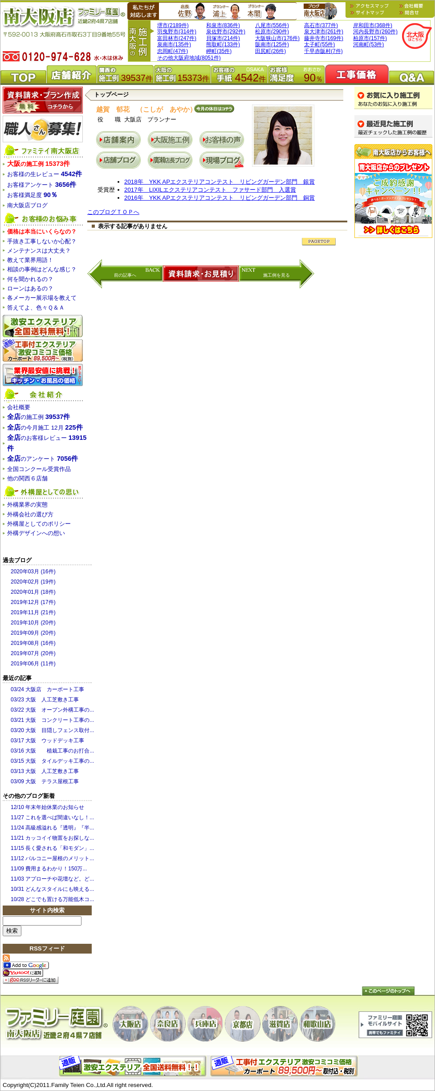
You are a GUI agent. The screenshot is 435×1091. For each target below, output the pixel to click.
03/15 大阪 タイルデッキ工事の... (52, 761)
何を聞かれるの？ (30, 279)
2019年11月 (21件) (33, 612)
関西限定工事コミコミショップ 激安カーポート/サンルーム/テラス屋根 (43, 350)
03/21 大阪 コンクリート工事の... (52, 720)
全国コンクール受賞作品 (39, 469)
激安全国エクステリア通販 (43, 326)
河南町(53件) (368, 44)
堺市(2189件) (173, 25)
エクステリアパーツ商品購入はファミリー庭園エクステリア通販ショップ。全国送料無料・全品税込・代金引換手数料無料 (134, 1066)
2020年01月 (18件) (33, 592)
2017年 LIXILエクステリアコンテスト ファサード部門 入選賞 (210, 189)
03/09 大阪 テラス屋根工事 (45, 781)
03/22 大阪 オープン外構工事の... (52, 710)
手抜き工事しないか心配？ (42, 241)
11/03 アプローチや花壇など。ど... (52, 879)
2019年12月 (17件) (33, 602)
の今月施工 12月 (45, 427)
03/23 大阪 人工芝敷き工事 (45, 699)
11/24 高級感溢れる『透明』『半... (52, 828)
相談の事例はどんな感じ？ (42, 269)
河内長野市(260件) (375, 31)
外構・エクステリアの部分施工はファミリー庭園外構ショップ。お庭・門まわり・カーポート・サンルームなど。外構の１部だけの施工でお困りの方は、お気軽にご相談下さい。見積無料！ (285, 1066)
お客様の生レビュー (44, 174)
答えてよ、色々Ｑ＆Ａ (36, 307)
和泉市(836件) (223, 25)
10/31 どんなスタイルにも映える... (52, 889)
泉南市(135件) (174, 44)
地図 (371, 6)
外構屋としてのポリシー (39, 523)
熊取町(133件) (223, 44)
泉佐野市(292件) (225, 31)
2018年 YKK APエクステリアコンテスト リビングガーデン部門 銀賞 (219, 181)
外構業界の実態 (27, 504)
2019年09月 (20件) (33, 633)
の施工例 (38, 164)
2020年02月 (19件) (33, 582)
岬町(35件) (219, 51)
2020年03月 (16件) (33, 571)
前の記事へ (125, 275)
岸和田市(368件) (372, 25)
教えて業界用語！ (30, 260)
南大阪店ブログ (320, 11)
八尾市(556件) (272, 25)
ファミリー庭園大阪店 (56, 1024)
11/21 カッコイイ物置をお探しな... (52, 838)
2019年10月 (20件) (33, 623)
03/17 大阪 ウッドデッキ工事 (47, 740)
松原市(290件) (272, 31)
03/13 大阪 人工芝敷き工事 (45, 771)
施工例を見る (276, 275)
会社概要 (411, 6)
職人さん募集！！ (43, 129)
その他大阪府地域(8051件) (189, 58)
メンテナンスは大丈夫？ (39, 250)
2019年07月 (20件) (33, 653)
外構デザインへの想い (36, 533)
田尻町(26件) (270, 51)
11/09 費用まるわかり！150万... (49, 869)
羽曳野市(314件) (176, 31)
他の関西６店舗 (27, 478)
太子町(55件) (319, 44)
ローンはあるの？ (30, 288)
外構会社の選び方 (30, 514)
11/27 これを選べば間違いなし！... (52, 817)
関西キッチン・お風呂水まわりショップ (43, 375)
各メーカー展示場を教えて (42, 297)
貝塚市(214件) (223, 38)
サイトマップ (371, 12)
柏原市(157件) (370, 38)
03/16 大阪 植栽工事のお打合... (52, 751)
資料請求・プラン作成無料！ (43, 100)
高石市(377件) (321, 25)
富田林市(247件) (176, 38)
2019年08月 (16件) (33, 643)
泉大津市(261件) (323, 31)
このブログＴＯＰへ (113, 212)
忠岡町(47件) (172, 51)
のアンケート (42, 458)
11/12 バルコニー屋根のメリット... (52, 858)
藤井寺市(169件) (323, 38)
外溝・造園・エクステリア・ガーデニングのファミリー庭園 (62, 27)
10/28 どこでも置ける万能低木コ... (52, 899)
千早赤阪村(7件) (323, 51)
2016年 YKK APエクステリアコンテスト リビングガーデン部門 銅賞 (219, 197)
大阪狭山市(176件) (277, 38)
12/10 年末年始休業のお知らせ (47, 807)
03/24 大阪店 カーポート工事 (47, 689)
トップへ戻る (388, 990)
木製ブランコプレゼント (393, 191)
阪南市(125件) (272, 44)
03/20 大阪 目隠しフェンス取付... (52, 730)
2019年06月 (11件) (33, 663)
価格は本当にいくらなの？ (42, 231)
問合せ (409, 12)
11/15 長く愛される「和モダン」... (52, 848)
